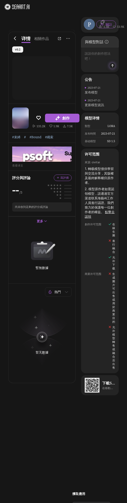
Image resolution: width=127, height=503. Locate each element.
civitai (96, 162)
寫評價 (63, 178)
